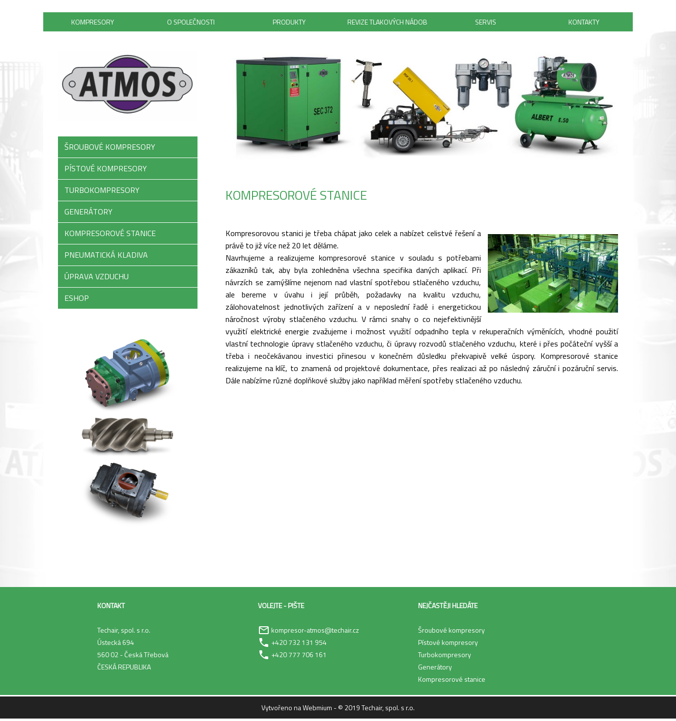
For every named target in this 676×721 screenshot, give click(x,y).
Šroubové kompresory (451, 632)
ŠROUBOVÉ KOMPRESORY (109, 149)
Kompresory (92, 23)
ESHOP (76, 300)
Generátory (435, 669)
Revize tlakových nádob (387, 23)
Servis (485, 23)
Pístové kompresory (448, 645)
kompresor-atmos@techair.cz (315, 632)
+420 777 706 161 (299, 657)
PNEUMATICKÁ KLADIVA (106, 257)
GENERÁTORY (88, 214)
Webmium (317, 710)
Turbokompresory (444, 657)
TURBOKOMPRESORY (102, 192)
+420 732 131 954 (299, 645)
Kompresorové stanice (451, 681)
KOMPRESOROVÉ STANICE (110, 235)
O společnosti (191, 23)
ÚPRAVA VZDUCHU (96, 279)
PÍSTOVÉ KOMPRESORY (105, 171)
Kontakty (583, 23)
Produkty (289, 23)
